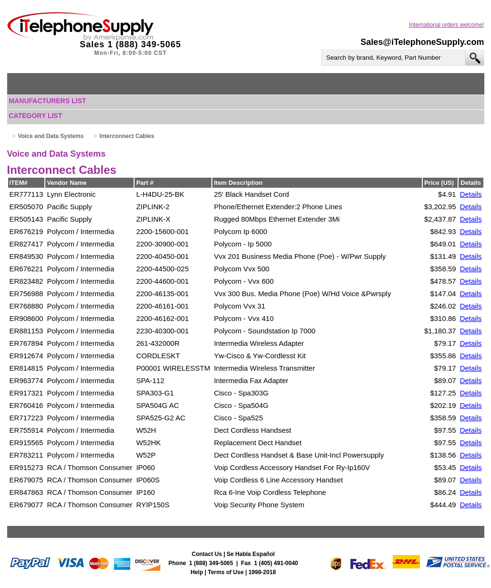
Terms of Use (226, 572)
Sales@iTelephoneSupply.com (422, 42)
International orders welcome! (446, 24)
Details (471, 194)
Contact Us (207, 554)
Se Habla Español (251, 554)
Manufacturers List (47, 101)
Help (196, 572)
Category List (36, 115)
